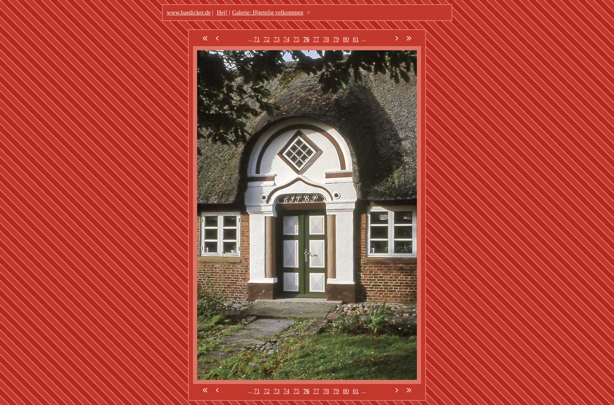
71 (257, 39)
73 (277, 39)
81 (356, 39)
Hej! (222, 12)
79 (336, 39)
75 (296, 39)
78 (326, 39)
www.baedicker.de (189, 12)
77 (316, 39)
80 (346, 39)
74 (286, 39)
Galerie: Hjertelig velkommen (267, 12)
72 (267, 39)
